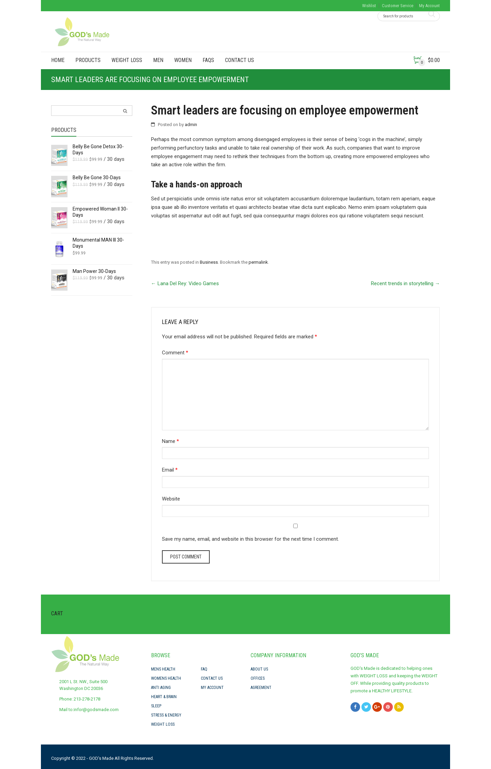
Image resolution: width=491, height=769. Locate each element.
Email (170, 470)
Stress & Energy (166, 715)
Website (171, 499)
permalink (258, 262)
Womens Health (166, 678)
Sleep (156, 706)
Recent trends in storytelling (405, 283)
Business (209, 262)
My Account (429, 5)
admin (191, 124)
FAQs (208, 60)
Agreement (261, 687)
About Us (259, 669)
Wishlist (369, 5)
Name (170, 441)
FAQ (204, 669)
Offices (258, 678)
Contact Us (239, 60)
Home (57, 60)
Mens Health (163, 669)
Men (158, 60)
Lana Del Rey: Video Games (185, 283)
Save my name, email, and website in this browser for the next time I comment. (250, 539)
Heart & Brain (164, 696)
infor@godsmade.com (96, 709)
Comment (175, 353)
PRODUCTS (88, 60)
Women (183, 60)
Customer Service (397, 5)
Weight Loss (126, 60)
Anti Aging (161, 687)
